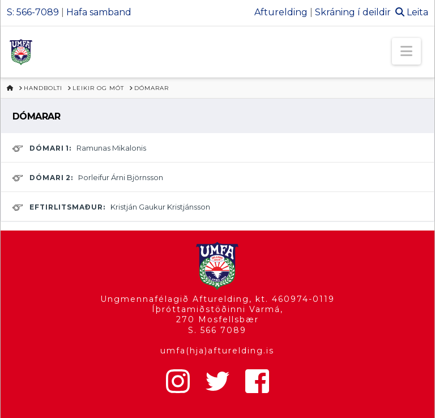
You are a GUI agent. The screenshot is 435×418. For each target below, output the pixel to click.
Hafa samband (98, 12)
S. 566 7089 (217, 330)
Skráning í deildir (353, 12)
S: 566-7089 (33, 12)
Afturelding (281, 12)
